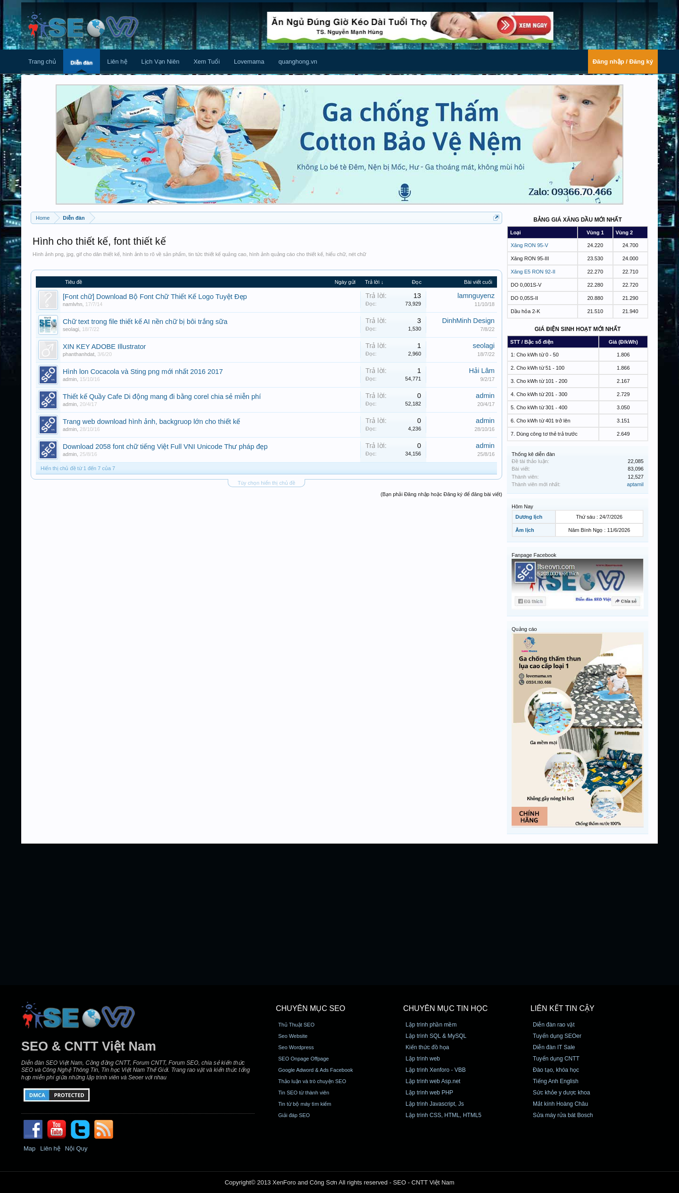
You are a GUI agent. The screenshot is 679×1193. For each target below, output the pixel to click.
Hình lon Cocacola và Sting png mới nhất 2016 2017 (143, 371)
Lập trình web (423, 1058)
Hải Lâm (482, 370)
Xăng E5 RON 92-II (533, 271)
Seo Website (292, 1036)
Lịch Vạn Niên (160, 61)
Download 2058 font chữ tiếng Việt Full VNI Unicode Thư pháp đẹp (165, 446)
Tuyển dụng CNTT (556, 1058)
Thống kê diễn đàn (533, 454)
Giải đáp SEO (294, 1115)
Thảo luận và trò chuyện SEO (312, 1081)
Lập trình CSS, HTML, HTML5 (443, 1115)
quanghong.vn (297, 61)
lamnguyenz (476, 295)
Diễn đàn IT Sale (554, 1047)
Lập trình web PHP (429, 1092)
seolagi (71, 329)
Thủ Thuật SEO (296, 1024)
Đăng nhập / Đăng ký (623, 61)
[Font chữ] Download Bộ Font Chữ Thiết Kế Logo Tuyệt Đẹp (155, 296)
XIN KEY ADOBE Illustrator (104, 346)
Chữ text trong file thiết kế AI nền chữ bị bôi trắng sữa (145, 321)
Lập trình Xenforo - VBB (436, 1070)
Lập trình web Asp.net (433, 1081)
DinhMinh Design (468, 320)
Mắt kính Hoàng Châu (560, 1104)
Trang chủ (42, 61)
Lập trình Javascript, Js (435, 1104)
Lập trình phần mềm (431, 1024)
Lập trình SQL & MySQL (436, 1036)
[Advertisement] (339, 914)
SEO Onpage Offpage (303, 1058)
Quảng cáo (524, 629)
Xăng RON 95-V (529, 245)
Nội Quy (76, 1148)
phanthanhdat (78, 354)
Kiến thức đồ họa (427, 1047)
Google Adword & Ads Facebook (315, 1070)
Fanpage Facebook (534, 555)
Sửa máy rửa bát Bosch (563, 1115)
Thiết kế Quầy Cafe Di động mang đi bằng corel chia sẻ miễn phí (162, 396)
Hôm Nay (522, 506)
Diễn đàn (81, 63)
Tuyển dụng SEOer (557, 1036)
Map (29, 1148)
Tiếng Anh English (556, 1081)
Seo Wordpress (296, 1047)
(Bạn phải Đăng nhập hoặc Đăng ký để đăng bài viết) (441, 494)
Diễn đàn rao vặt (554, 1024)
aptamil (635, 484)
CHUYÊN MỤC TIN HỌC (445, 1008)
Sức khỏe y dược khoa (561, 1092)
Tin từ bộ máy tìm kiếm (304, 1104)
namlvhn (73, 304)
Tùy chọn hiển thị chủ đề (266, 483)
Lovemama (249, 61)
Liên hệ (117, 61)
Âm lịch (524, 530)
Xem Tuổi (206, 61)
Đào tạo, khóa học (556, 1070)
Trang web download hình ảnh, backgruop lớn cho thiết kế (151, 421)
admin (70, 379)
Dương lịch (528, 517)
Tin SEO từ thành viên (303, 1092)
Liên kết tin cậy (562, 1008)
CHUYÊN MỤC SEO (310, 1008)
